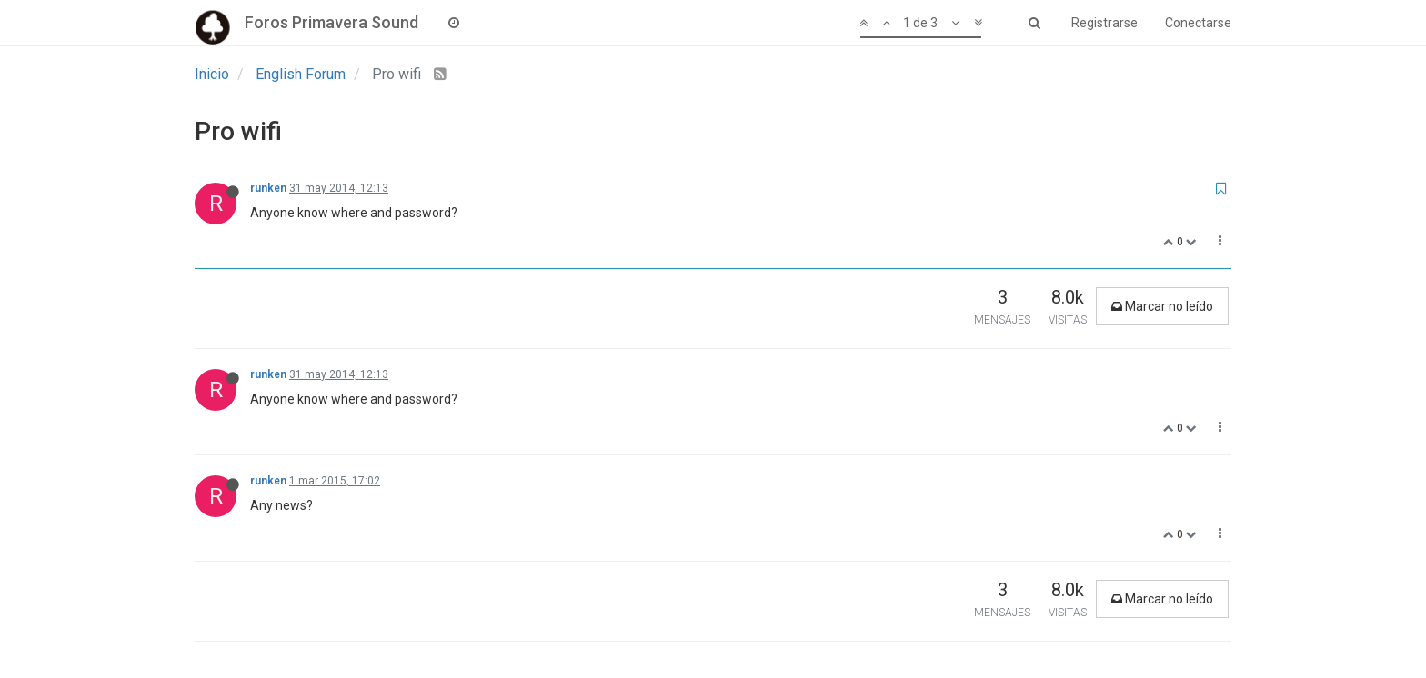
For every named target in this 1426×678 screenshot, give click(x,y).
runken (268, 188)
